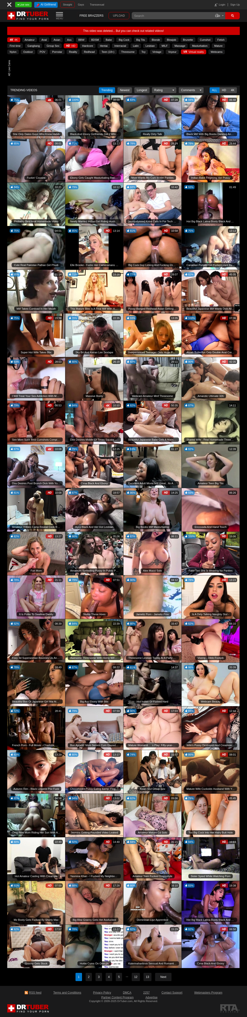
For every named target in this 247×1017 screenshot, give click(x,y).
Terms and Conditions (67, 992)
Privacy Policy (102, 992)
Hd (224, 90)
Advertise (151, 997)
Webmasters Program (208, 992)
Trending (107, 90)
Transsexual (97, 4)
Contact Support (171, 992)
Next (163, 977)
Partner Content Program (117, 997)
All (214, 90)
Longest (142, 90)
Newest (125, 90)
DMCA (127, 992)
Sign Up (235, 4)
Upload (119, 15)
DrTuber (28, 16)
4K (232, 90)
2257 (146, 992)
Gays (81, 4)
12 (135, 977)
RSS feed (35, 992)
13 (147, 977)
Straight (67, 4)
